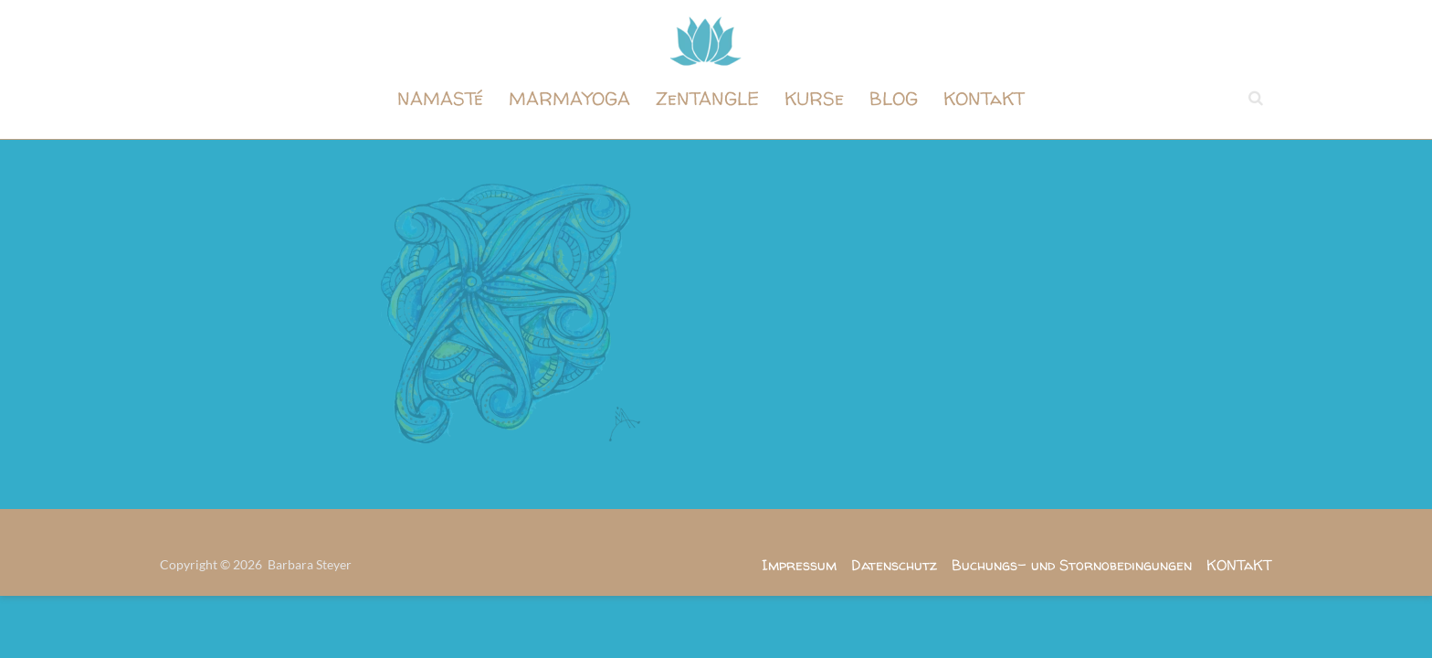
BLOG (893, 98)
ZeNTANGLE (707, 98)
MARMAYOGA (569, 98)
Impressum (799, 565)
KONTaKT (984, 98)
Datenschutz (894, 565)
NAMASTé (440, 98)
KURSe (814, 98)
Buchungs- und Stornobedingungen (1072, 565)
